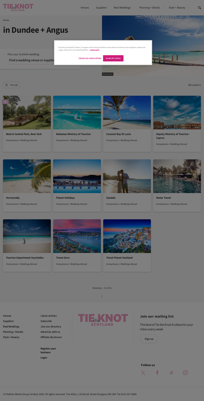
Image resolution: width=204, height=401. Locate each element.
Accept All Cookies (113, 58)
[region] (103, 52)
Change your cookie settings (90, 58)
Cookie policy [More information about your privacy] (94, 50)
